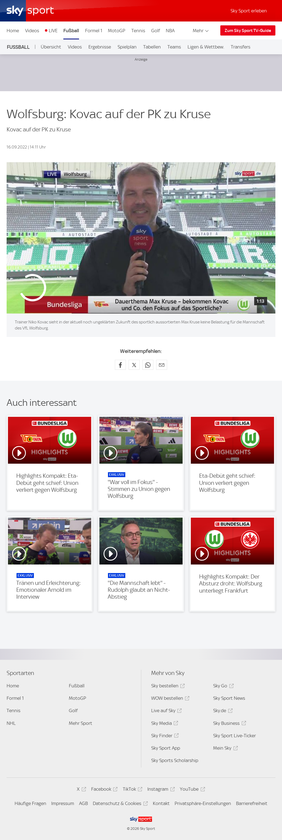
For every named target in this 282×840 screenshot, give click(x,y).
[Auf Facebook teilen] (120, 365)
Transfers (240, 47)
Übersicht (51, 47)
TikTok (132, 790)
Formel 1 (93, 30)
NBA (170, 30)
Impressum (62, 803)
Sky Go (222, 686)
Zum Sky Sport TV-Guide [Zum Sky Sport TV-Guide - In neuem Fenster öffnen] (248, 30)
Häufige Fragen (30, 803)
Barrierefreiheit (251, 803)
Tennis (138, 30)
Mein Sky (224, 749)
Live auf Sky (165, 711)
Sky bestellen (167, 686)
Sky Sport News (229, 698)
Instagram (160, 790)
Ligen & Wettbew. (206, 47)
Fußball (71, 30)
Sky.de (222, 711)
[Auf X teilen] (134, 365)
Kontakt (161, 803)
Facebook (103, 790)
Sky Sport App (165, 748)
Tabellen (152, 47)
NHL (11, 723)
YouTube (191, 790)
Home (13, 30)
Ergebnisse (99, 47)
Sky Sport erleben (249, 10)
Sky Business (228, 724)
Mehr (201, 30)
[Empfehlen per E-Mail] (161, 365)
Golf (155, 30)
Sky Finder (164, 736)
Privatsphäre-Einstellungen (203, 803)
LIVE (53, 30)
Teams (174, 47)
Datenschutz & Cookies (119, 804)
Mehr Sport (80, 723)
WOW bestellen (169, 699)
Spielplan (127, 47)
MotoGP (116, 30)
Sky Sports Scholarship (174, 760)
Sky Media (164, 724)
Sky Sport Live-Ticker (234, 735)
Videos (32, 30)
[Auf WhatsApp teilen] (147, 365)
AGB (83, 803)
